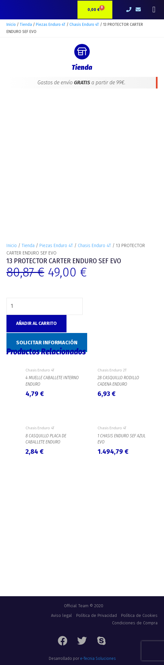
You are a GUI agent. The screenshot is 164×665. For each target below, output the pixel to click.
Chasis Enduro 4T (84, 24)
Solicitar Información (46, 342)
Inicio (11, 24)
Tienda (26, 24)
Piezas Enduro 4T (51, 24)
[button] (154, 10)
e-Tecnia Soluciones (98, 658)
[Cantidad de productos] (44, 306)
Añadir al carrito (36, 323)
